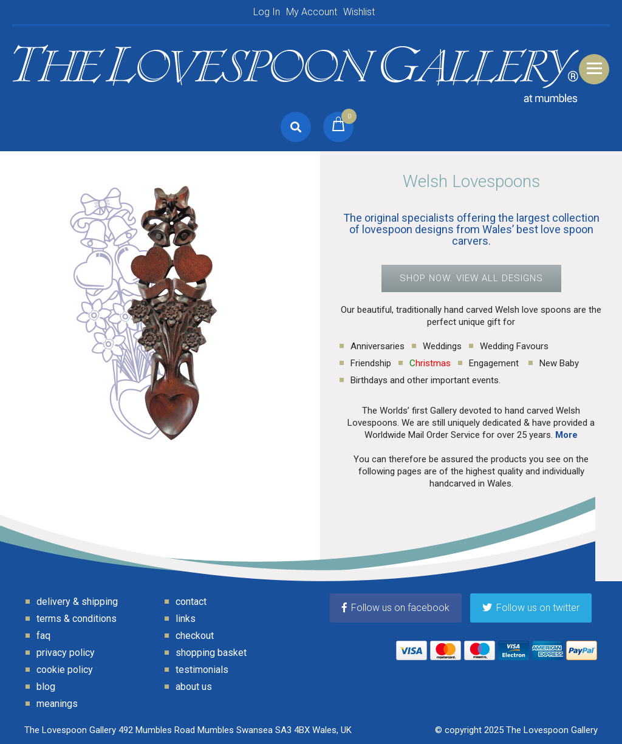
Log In (266, 12)
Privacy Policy (65, 652)
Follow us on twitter (530, 607)
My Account (311, 12)
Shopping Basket (211, 652)
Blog (45, 686)
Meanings (57, 703)
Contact (191, 601)
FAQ (43, 635)
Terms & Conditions (76, 618)
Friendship (370, 363)
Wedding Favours (514, 346)
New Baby (559, 363)
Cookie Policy (64, 669)
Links (186, 618)
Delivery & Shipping (77, 601)
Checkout (195, 635)
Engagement (495, 363)
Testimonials (202, 669)
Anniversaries (377, 346)
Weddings (442, 346)
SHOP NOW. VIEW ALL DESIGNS (471, 278)
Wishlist (359, 12)
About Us (194, 686)
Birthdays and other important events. (425, 380)
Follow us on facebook (395, 607)
